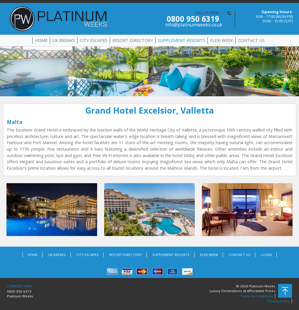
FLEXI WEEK (221, 40)
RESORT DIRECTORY (132, 40)
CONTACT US (251, 40)
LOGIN (266, 254)
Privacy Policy (279, 301)
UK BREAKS (64, 40)
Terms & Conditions (256, 296)
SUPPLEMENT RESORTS (181, 40)
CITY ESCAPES (93, 40)
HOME (41, 40)
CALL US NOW (192, 19)
